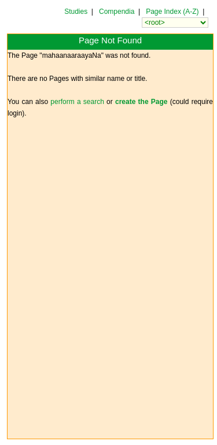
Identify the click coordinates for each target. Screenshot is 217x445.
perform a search (77, 102)
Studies (75, 12)
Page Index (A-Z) (172, 12)
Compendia (116, 12)
